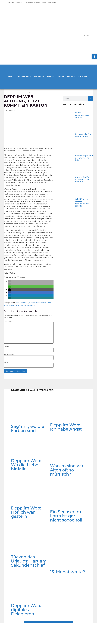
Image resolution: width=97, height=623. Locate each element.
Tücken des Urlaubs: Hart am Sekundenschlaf (29, 561)
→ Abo (44, 2)
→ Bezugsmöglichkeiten (32, 2)
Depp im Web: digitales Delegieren (26, 609)
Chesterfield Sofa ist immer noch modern (83, 179)
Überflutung (20, 305)
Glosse (32, 303)
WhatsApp (30, 305)
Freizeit (71, 77)
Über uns (11, 2)
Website (6, 362)
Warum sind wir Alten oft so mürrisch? (66, 470)
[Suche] (90, 98)
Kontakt (19, 2)
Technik (50, 77)
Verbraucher (24, 77)
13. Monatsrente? (67, 571)
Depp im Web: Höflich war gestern (26, 512)
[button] (9, 281)
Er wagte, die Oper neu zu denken (84, 135)
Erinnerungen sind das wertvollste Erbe (84, 158)
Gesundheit (39, 77)
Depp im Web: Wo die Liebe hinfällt (26, 464)
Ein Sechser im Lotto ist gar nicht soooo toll (66, 516)
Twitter (12, 305)
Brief (18, 303)
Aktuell (11, 77)
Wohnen (60, 77)
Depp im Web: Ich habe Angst (66, 427)
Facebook (24, 303)
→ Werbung (52, 2)
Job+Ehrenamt (84, 77)
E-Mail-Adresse (9, 354)
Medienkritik (40, 303)
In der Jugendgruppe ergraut (82, 115)
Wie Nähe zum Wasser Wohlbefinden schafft (82, 202)
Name (6, 346)
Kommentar (8, 321)
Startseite (7, 92)
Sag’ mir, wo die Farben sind (27, 428)
